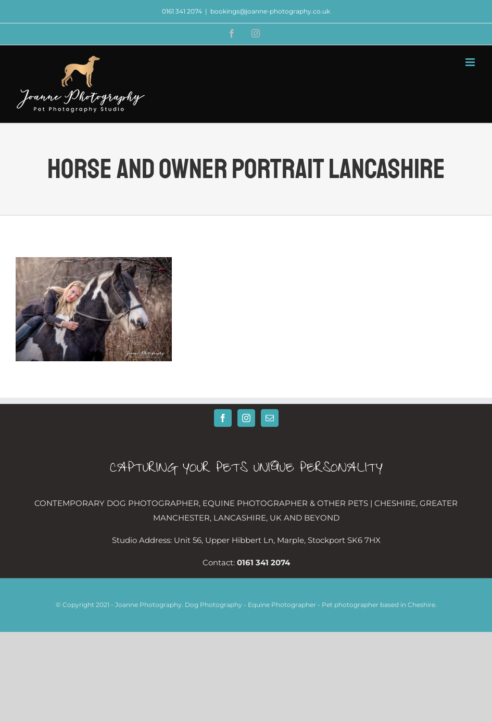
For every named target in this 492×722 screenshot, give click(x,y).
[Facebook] (223, 418)
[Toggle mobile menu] (470, 62)
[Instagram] (246, 418)
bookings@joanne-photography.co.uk (270, 11)
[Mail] (270, 418)
